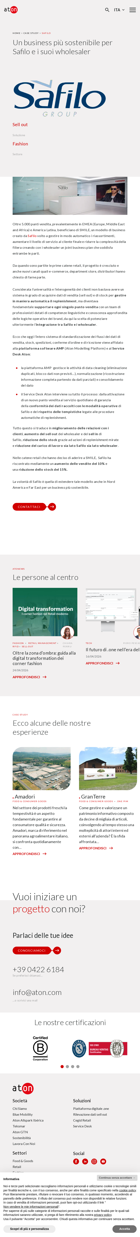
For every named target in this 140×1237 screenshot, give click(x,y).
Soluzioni (82, 1100)
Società (20, 1100)
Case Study (31, 33)
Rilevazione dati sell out (90, 1114)
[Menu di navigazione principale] (132, 9)
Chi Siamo (20, 1108)
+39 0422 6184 (38, 969)
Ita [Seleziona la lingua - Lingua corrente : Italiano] (120, 10)
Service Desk (82, 1126)
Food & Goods (23, 1161)
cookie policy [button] (127, 1190)
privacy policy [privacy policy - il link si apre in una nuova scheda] (102, 1214)
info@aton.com (37, 992)
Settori (20, 1152)
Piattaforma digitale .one (91, 1108)
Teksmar (19, 1126)
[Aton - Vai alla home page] (11, 9)
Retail (17, 1167)
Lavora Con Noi (24, 1144)
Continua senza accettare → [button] (117, 1177)
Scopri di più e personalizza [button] (29, 1229)
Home (16, 33)
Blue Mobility (23, 1114)
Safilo (32, 236)
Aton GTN (20, 1132)
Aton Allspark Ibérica (28, 1120)
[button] (62, 1066)
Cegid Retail (82, 1120)
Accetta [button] (124, 1229)
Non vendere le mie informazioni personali (30, 1206)
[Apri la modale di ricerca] (107, 10)
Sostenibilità (22, 1138)
